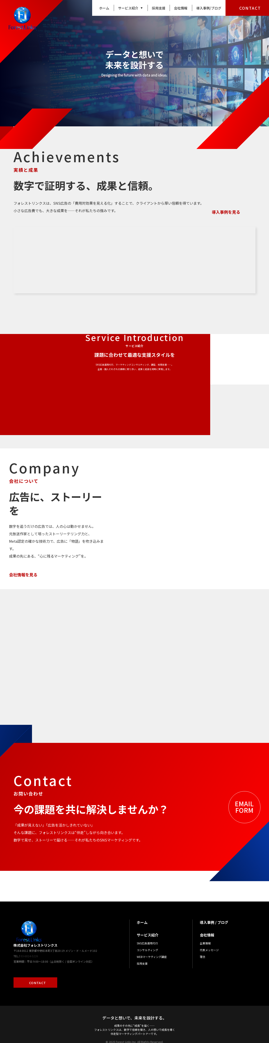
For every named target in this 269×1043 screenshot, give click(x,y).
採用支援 (158, 8)
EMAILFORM (244, 797)
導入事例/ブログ (208, 8)
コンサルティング (147, 940)
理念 (202, 947)
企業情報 (205, 933)
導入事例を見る (226, 212)
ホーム (104, 8)
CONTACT (250, 8)
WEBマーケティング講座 (152, 947)
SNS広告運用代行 (147, 933)
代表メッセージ (209, 940)
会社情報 (180, 8)
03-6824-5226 (29, 946)
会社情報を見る (23, 553)
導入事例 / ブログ (214, 912)
